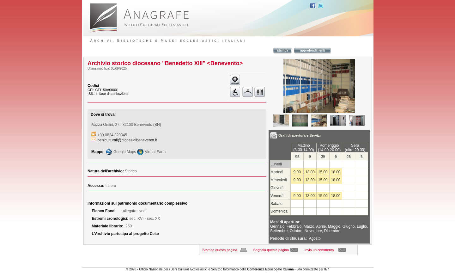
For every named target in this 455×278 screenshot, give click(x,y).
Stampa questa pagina (220, 250)
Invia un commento (319, 250)
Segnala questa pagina (271, 250)
